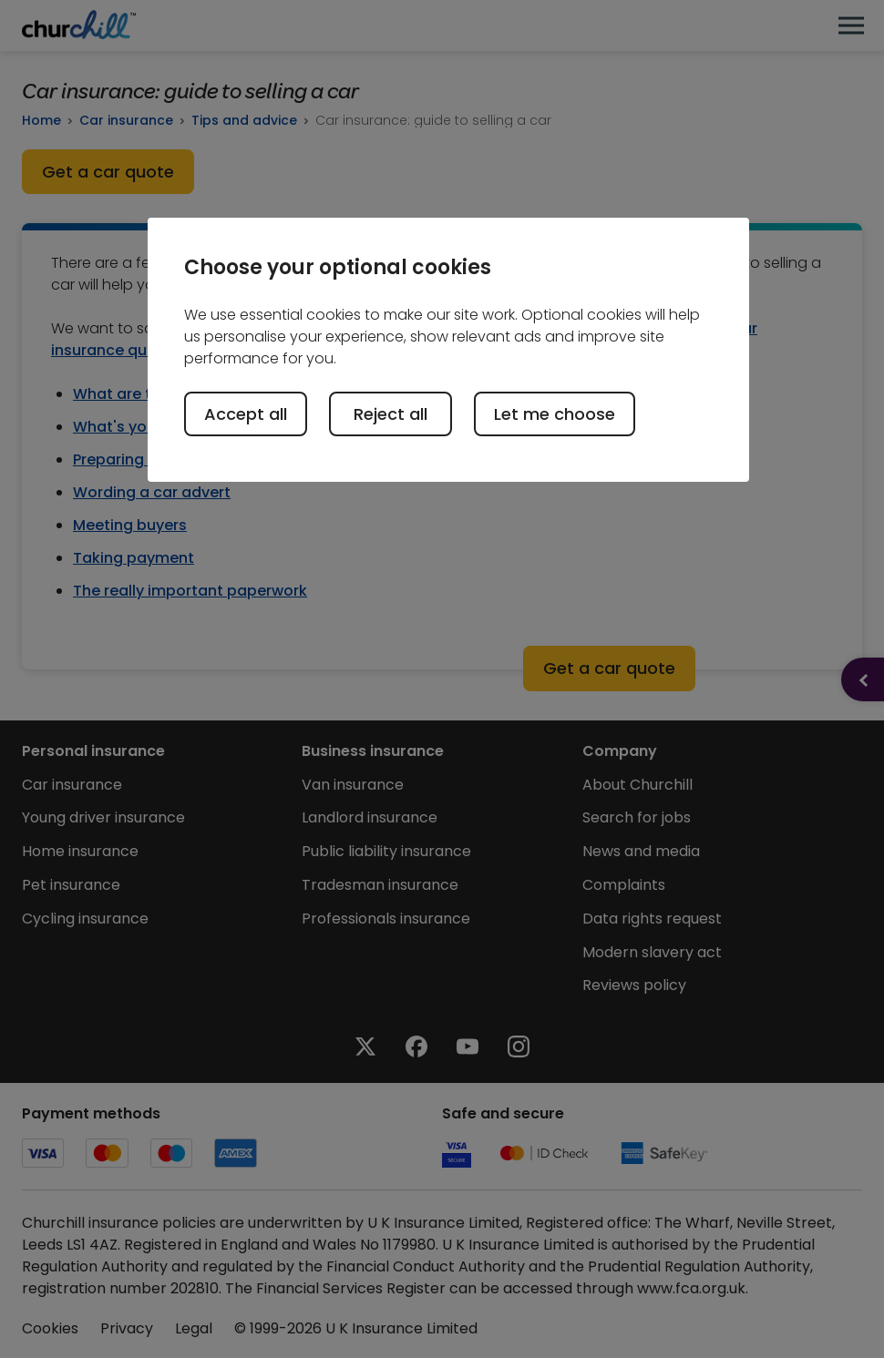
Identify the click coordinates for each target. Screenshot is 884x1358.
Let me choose (554, 414)
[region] (448, 350)
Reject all (390, 414)
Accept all (245, 414)
